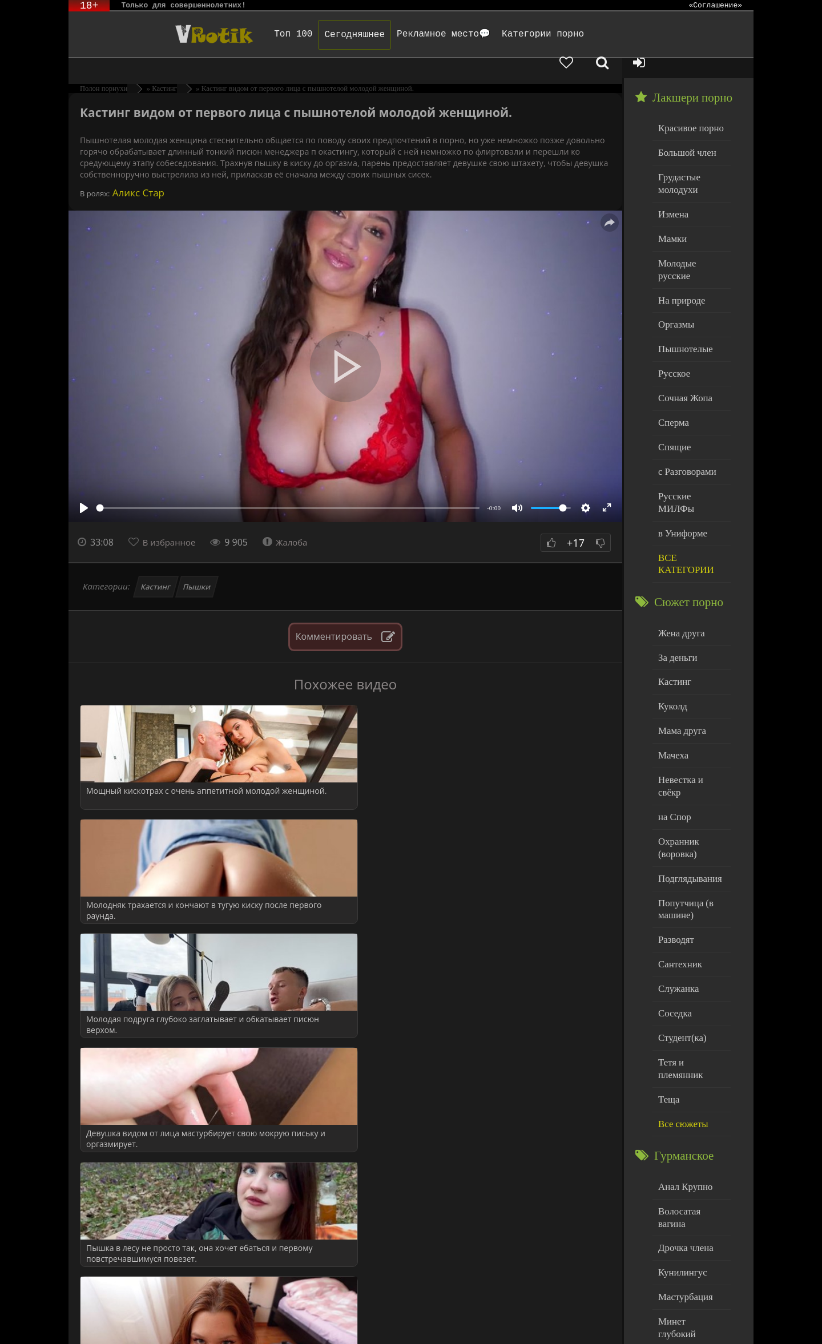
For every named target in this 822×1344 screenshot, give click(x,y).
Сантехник (678, 861)
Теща (667, 976)
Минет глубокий (688, 1176)
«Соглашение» (715, 6)
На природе (679, 257)
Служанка (676, 884)
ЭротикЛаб (97, 1319)
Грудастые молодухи (677, 159)
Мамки (671, 211)
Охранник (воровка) (676, 752)
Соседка (673, 907)
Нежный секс (682, 1200)
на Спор (673, 723)
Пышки (197, 567)
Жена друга (679, 561)
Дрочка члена (682, 1107)
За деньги (676, 584)
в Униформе (680, 465)
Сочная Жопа (682, 350)
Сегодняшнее (318, 35)
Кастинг (156, 567)
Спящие (672, 396)
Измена (671, 188)
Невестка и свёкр (689, 700)
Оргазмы (674, 280)
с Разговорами (684, 419)
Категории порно (506, 34)
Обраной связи (387, 1328)
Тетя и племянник (690, 953)
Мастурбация (682, 1153)
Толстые (673, 1222)
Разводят (674, 838)
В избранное (172, 522)
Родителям (527, 1319)
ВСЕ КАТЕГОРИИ (683, 494)
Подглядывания (686, 780)
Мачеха (671, 677)
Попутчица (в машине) (683, 810)
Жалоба (292, 522)
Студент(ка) (679, 930)
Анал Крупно (682, 1061)
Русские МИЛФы (690, 442)
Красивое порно (687, 107)
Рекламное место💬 (407, 34)
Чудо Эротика (160, 34)
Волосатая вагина (690, 1084)
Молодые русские (690, 234)
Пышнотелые (682, 304)
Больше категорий (691, 1269)
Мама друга (679, 653)
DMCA (279, 1319)
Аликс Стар (137, 172)
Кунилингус (680, 1130)
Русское (672, 326)
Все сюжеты (680, 999)
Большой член (684, 131)
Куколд (671, 631)
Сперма (672, 373)
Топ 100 (256, 34)
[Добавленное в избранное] (633, 34)
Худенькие (677, 1246)
